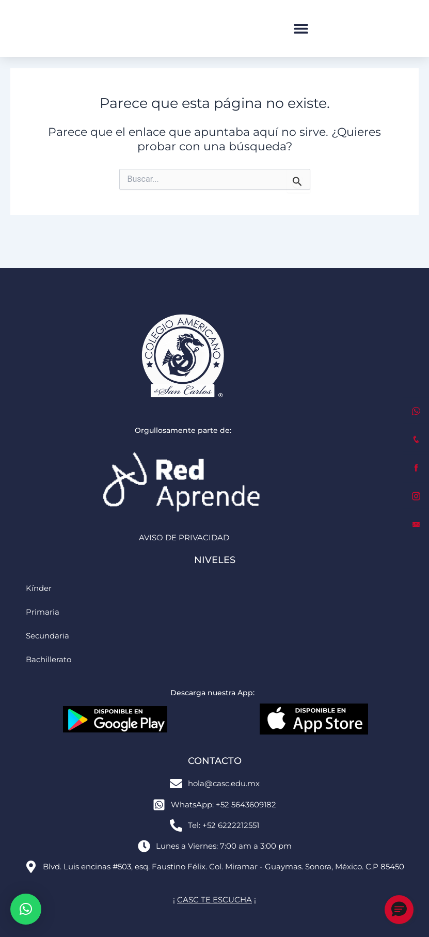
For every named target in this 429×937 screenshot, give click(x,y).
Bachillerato (48, 659)
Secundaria (47, 636)
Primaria (42, 612)
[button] (300, 28)
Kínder (39, 588)
